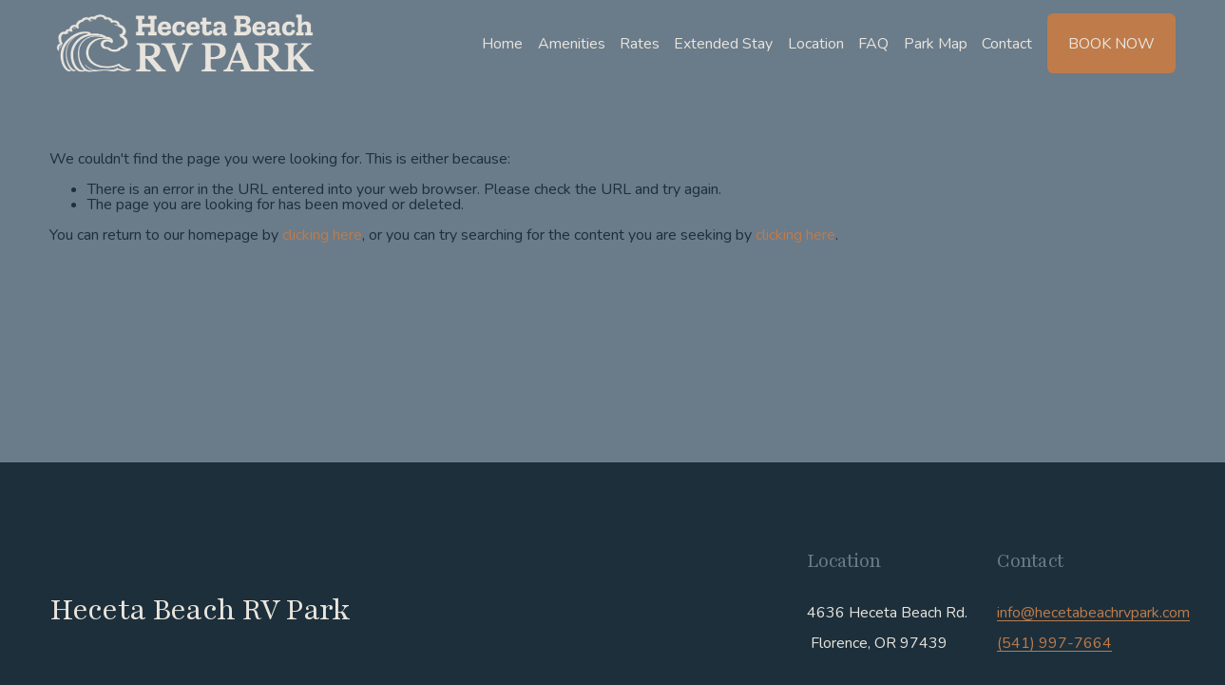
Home (502, 43)
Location (816, 43)
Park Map (935, 43)
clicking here (322, 235)
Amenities (571, 43)
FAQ (873, 43)
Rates (640, 43)
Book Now (1111, 43)
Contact (1007, 43)
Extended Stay (723, 43)
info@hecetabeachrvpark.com (1093, 612)
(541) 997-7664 (1054, 643)
